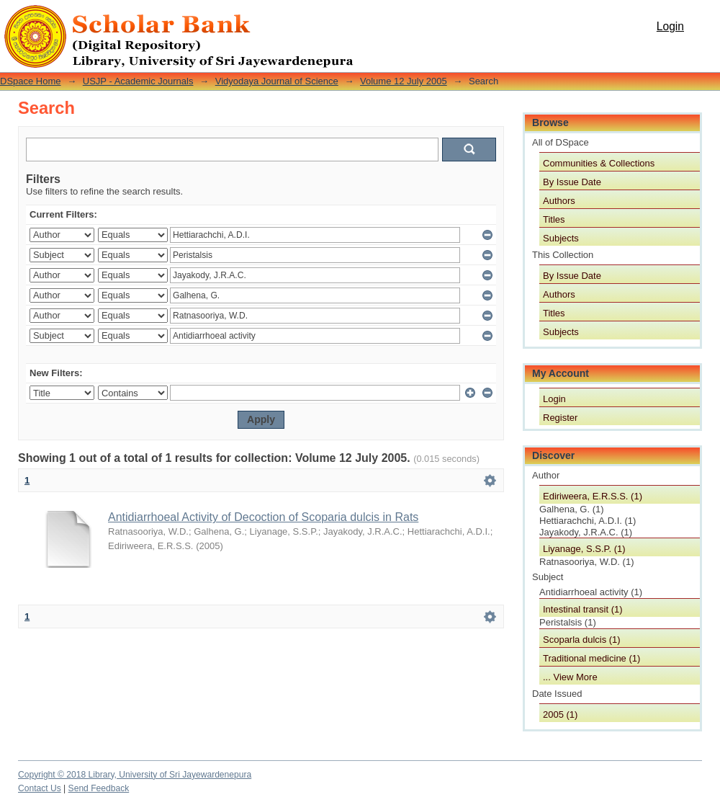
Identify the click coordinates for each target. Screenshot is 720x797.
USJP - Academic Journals (138, 81)
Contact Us (39, 788)
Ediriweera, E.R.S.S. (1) (592, 496)
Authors (559, 200)
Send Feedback (99, 788)
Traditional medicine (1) (591, 658)
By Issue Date (572, 182)
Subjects (561, 238)
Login (670, 26)
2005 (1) (560, 714)
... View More (570, 677)
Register (560, 417)
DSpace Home (30, 81)
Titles (554, 219)
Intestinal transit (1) (583, 609)
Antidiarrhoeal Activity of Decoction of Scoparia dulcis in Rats (263, 517)
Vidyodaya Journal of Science (276, 81)
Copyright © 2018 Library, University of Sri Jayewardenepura (134, 775)
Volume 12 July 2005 (403, 81)
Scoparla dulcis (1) (582, 639)
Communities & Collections (598, 163)
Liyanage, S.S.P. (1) (584, 548)
